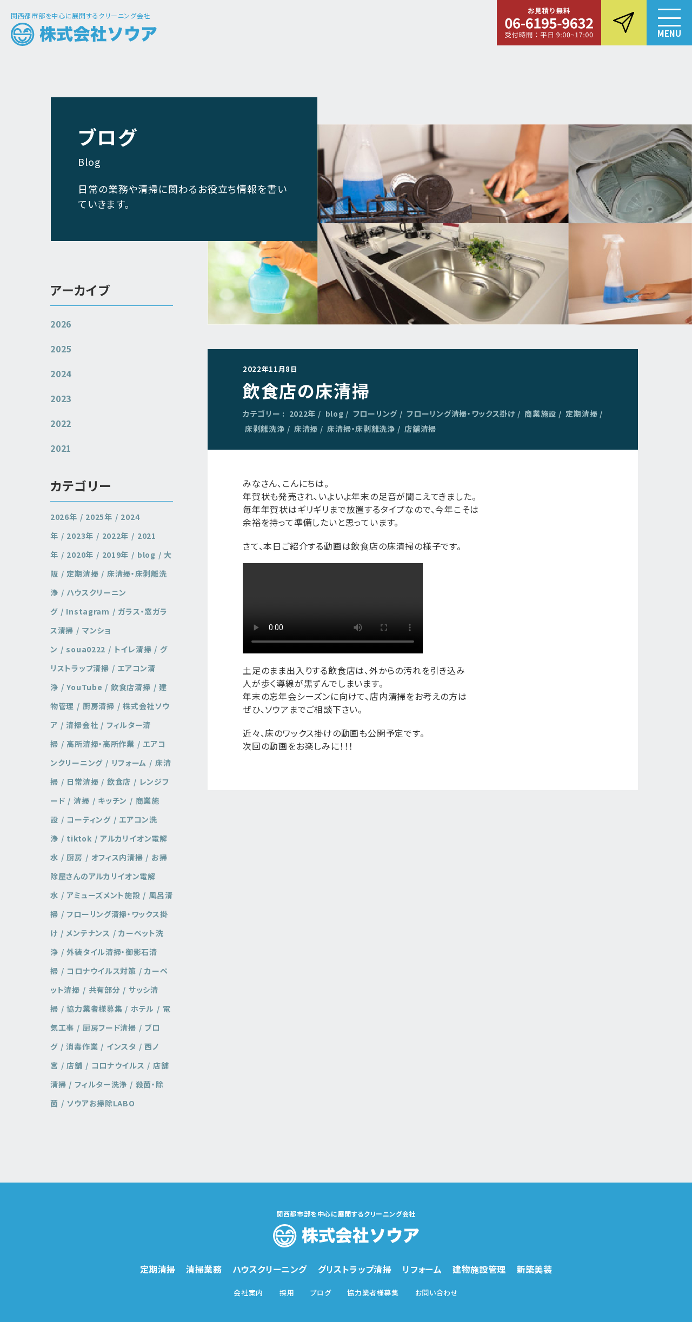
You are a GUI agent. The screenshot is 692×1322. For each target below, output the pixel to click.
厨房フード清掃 (109, 1027)
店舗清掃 (420, 428)
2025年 (98, 516)
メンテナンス (88, 932)
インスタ (121, 1046)
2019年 (115, 554)
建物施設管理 (479, 1269)
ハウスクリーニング (269, 1269)
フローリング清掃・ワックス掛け (461, 413)
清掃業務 (204, 1269)
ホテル (142, 1008)
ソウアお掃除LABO (100, 1103)
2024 (60, 373)
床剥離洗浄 (265, 428)
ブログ (320, 1292)
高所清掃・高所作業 (100, 743)
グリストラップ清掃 (109, 658)
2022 (60, 423)
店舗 (74, 1065)
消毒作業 (82, 1046)
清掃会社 (82, 724)
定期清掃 (581, 413)
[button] (669, 22)
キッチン (112, 800)
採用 (287, 1292)
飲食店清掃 (131, 687)
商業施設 (540, 413)
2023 (60, 398)
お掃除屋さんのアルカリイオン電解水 (109, 876)
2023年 (80, 535)
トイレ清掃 (133, 649)
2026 (60, 323)
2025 (60, 348)
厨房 (74, 857)
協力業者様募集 (94, 1008)
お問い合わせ (436, 1292)
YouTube (84, 687)
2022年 (302, 413)
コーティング (88, 819)
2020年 (80, 554)
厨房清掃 (99, 705)
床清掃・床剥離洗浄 (361, 428)
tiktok (78, 838)
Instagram (87, 611)
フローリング (375, 413)
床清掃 (306, 428)
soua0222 (85, 649)
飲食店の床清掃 (306, 390)
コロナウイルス (118, 1065)
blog (334, 413)
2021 (60, 448)
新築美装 (535, 1269)
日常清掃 (82, 781)
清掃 (81, 800)
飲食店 (119, 781)
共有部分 (105, 989)
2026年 (63, 516)
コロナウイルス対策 (101, 970)
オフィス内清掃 (117, 857)
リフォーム (129, 762)
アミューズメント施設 (103, 895)
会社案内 (248, 1292)
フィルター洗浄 (101, 1084)
